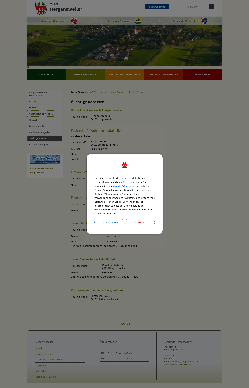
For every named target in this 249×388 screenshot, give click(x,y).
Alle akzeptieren (109, 222)
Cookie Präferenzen (124, 186)
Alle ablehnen (139, 222)
